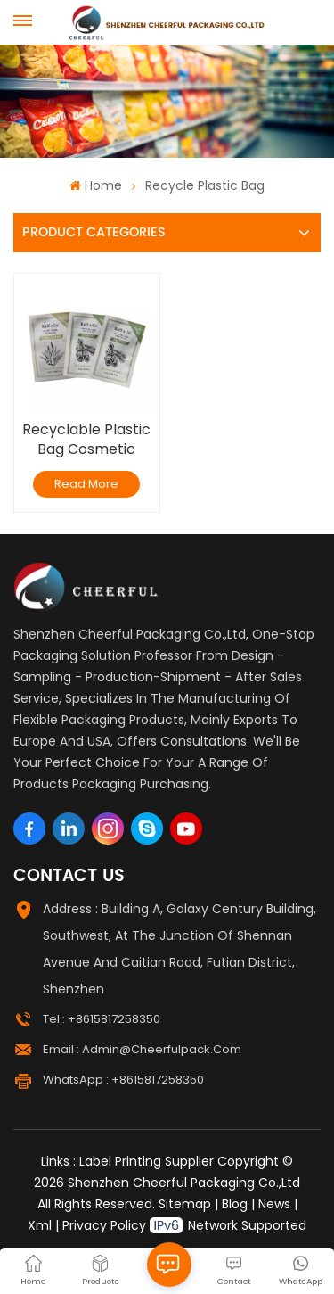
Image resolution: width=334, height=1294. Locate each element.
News (274, 1204)
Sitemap (185, 1204)
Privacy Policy (104, 1225)
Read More (86, 483)
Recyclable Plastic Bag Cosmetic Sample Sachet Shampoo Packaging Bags (86, 439)
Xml (40, 1225)
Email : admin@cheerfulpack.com (142, 1049)
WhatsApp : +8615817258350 (123, 1079)
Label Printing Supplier (146, 1161)
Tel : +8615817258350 (101, 1018)
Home (95, 185)
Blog (235, 1204)
